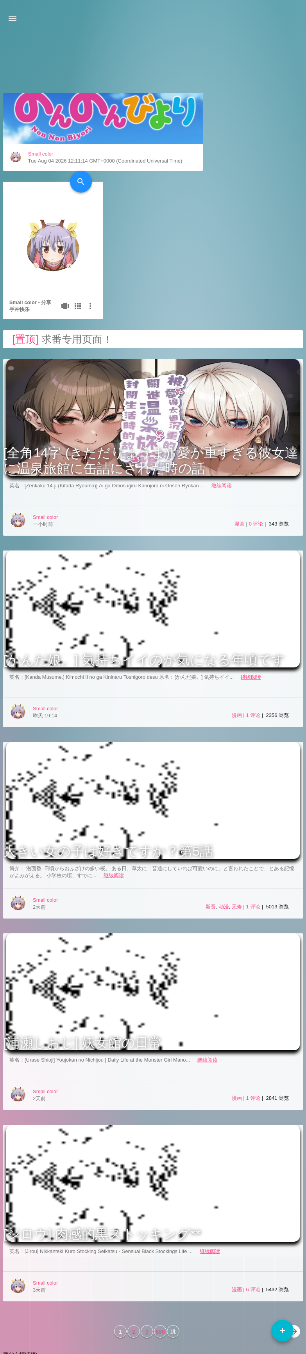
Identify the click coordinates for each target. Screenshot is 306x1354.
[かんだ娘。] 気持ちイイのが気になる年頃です (144, 570)
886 (160, 1243)
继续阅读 (221, 397)
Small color (40, 213)
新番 (211, 818)
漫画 (239, 435)
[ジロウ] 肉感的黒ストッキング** (102, 1145)
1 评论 (253, 626)
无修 (237, 818)
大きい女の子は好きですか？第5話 (108, 762)
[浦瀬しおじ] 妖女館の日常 (82, 953)
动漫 (224, 818)
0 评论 (257, 435)
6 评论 (253, 1201)
